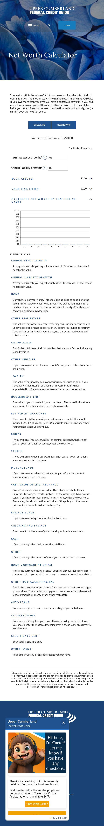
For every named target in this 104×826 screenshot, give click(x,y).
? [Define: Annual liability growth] (44, 168)
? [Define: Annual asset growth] (44, 158)
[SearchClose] (49, 25)
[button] (52, 178)
